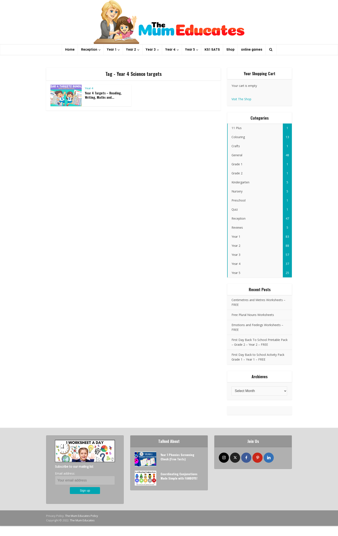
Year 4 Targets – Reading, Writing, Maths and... (103, 95)
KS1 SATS (212, 49)
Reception (89, 49)
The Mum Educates (82, 520)
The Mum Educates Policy (81, 516)
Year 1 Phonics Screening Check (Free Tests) (177, 456)
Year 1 (111, 49)
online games (251, 49)
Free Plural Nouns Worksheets (253, 315)
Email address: (65, 473)
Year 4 (170, 49)
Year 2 (131, 49)
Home (70, 49)
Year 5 (190, 49)
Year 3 (151, 49)
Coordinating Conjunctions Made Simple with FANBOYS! (179, 476)
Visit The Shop (241, 99)
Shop (230, 49)
